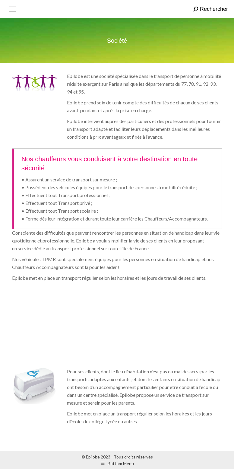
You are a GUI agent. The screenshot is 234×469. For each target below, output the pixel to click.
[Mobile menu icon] (12, 9)
